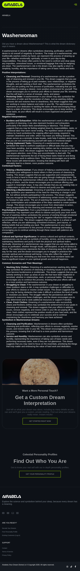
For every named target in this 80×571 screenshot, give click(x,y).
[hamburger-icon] (75, 4)
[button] (40, 20)
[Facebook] (75, 566)
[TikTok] (71, 566)
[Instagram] (67, 566)
